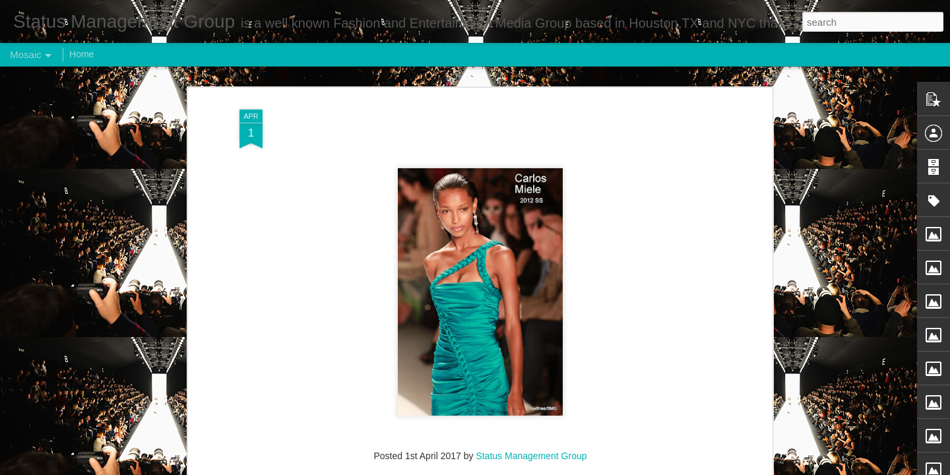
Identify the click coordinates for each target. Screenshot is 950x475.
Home (81, 54)
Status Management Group (531, 442)
